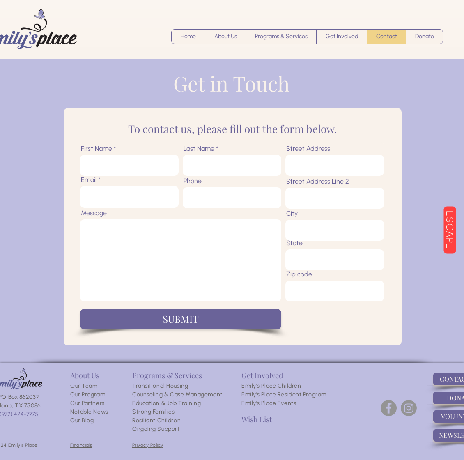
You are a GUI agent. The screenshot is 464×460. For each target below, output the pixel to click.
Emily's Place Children (271, 385)
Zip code (299, 274)
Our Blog (82, 420)
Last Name (199, 148)
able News (94, 411)
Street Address (308, 148)
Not (75, 411)
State (294, 243)
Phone (193, 181)
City (292, 213)
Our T (77, 385)
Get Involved (262, 375)
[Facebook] (389, 408)
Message (94, 213)
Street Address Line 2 (317, 181)
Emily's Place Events (268, 403)
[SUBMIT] (180, 319)
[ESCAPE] (449, 230)
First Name (96, 148)
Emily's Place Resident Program (283, 394)
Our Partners (87, 403)
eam (91, 385)
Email (88, 180)
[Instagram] (409, 408)
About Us (84, 375)
